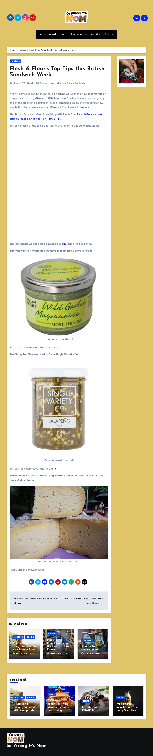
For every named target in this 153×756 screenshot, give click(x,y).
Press (63, 34)
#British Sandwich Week (43, 83)
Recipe (30, 637)
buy (64, 243)
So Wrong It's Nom (27, 746)
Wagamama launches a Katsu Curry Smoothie (127, 707)
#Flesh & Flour (64, 83)
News (52, 694)
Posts (42, 34)
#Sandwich (79, 83)
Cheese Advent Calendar (85, 34)
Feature (15, 61)
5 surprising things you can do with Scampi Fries (24, 646)
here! (56, 347)
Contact (110, 34)
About (52, 34)
